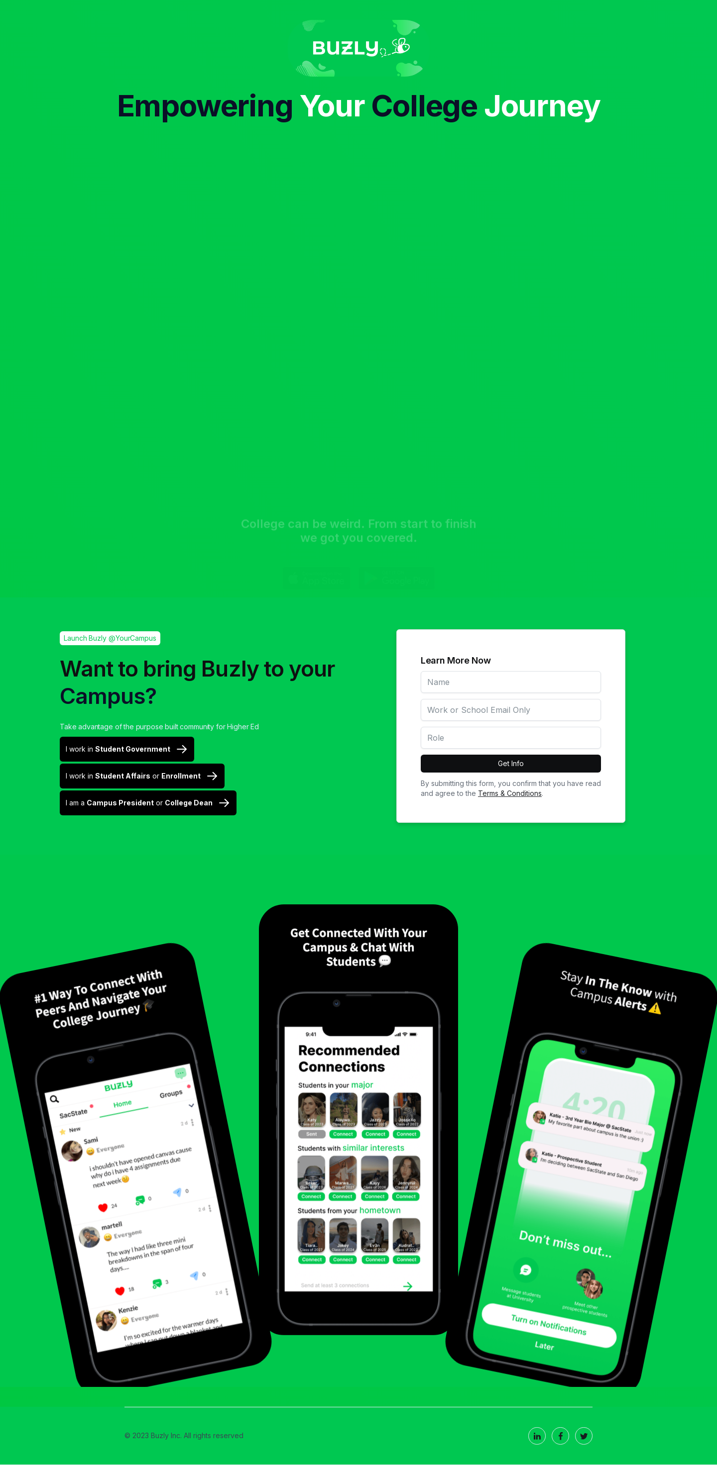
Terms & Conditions (510, 793)
